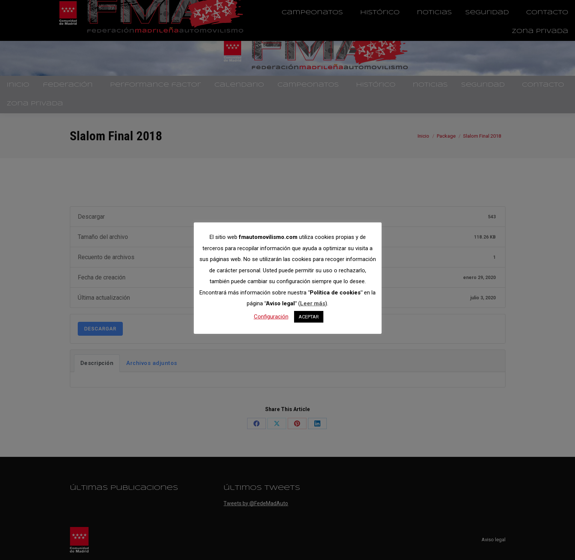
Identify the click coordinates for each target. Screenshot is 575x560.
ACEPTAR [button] (309, 317)
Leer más (312, 303)
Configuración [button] (271, 316)
